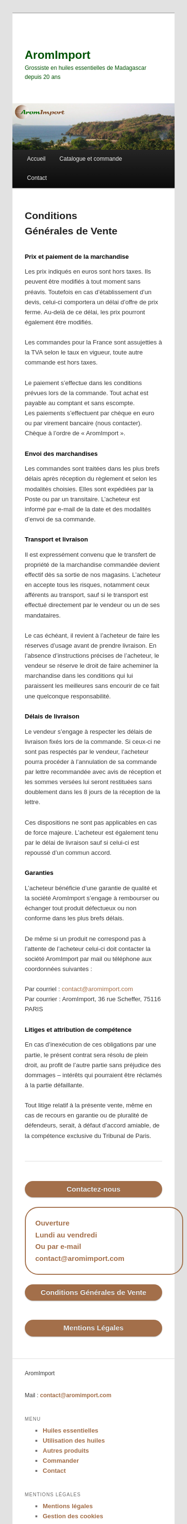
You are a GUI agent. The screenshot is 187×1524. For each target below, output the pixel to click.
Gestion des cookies (73, 1516)
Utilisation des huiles (74, 1440)
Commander (61, 1460)
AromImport (57, 54)
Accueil (36, 158)
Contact (37, 178)
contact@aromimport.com (97, 989)
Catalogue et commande (90, 158)
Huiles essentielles (70, 1430)
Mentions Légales (94, 1328)
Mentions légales (68, 1506)
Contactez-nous (93, 1189)
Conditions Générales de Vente (93, 1292)
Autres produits (66, 1450)
